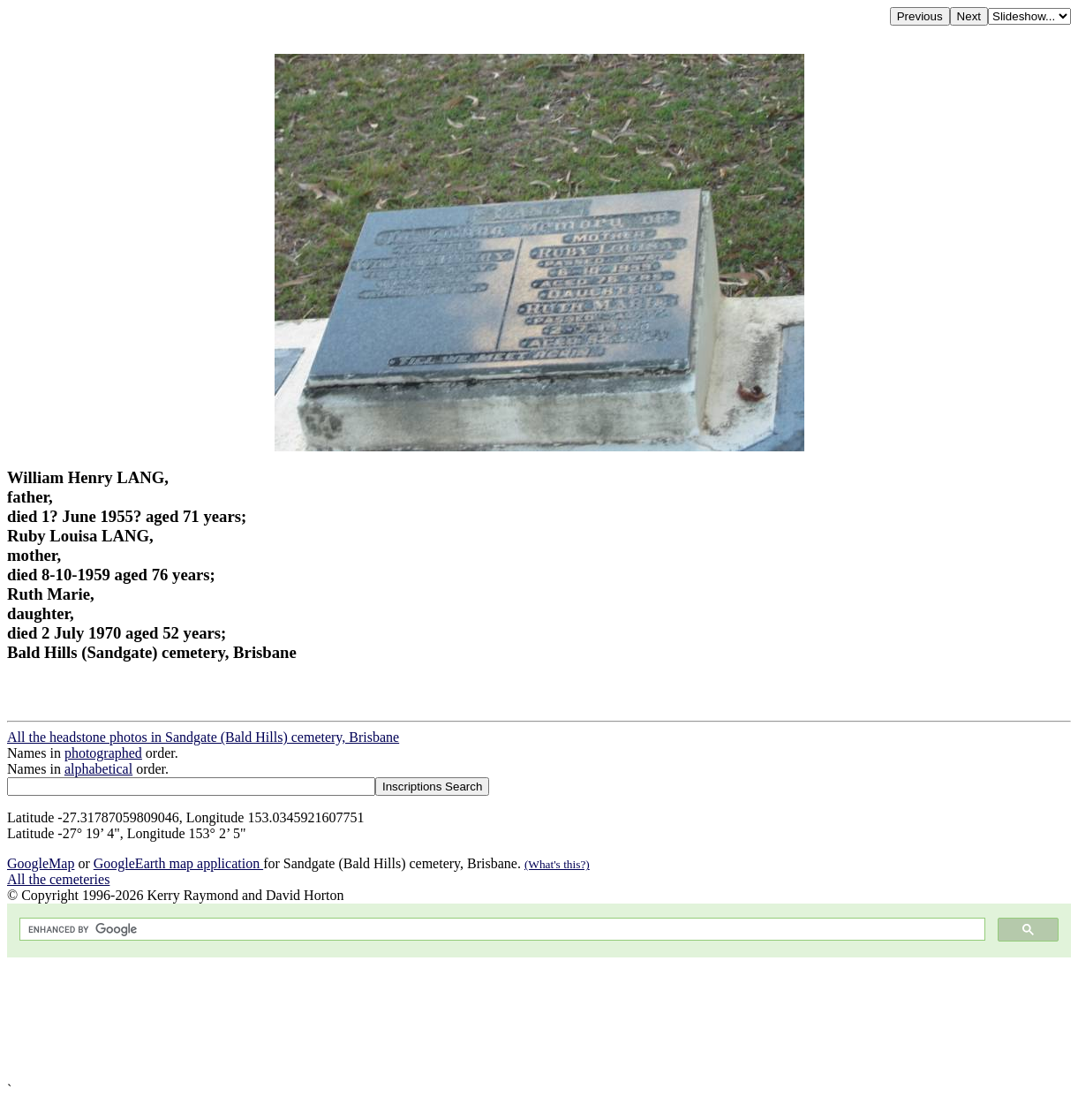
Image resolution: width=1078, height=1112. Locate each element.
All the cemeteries (58, 879)
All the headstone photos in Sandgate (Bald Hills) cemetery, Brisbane (203, 737)
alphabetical (98, 768)
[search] (500, 929)
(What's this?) (557, 864)
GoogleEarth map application (178, 863)
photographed (103, 752)
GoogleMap (40, 863)
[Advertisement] (537, 1019)
